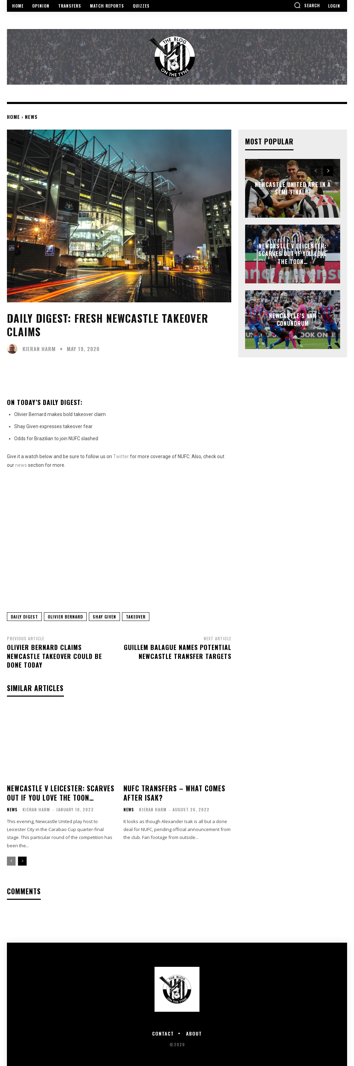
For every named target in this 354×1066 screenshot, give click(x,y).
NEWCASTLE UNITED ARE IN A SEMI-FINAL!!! (293, 188)
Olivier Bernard (65, 617)
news (21, 465)
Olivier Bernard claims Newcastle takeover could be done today (54, 656)
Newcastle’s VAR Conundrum (293, 320)
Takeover (136, 617)
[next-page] (22, 859)
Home (13, 116)
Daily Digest (24, 617)
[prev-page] (11, 859)
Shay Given (104, 617)
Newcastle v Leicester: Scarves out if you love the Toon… (57, 792)
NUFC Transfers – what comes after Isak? (171, 792)
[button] (307, 5)
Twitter (121, 456)
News (31, 116)
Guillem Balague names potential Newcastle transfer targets (177, 651)
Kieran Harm (39, 348)
